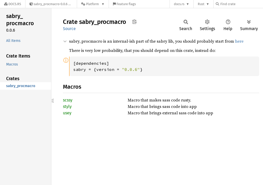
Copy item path (134, 21)
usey (67, 112)
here (239, 41)
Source (69, 28)
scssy (67, 100)
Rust (201, 4)
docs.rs (179, 4)
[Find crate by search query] (241, 4)
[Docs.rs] (12, 4)
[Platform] (93, 4)
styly (67, 106)
